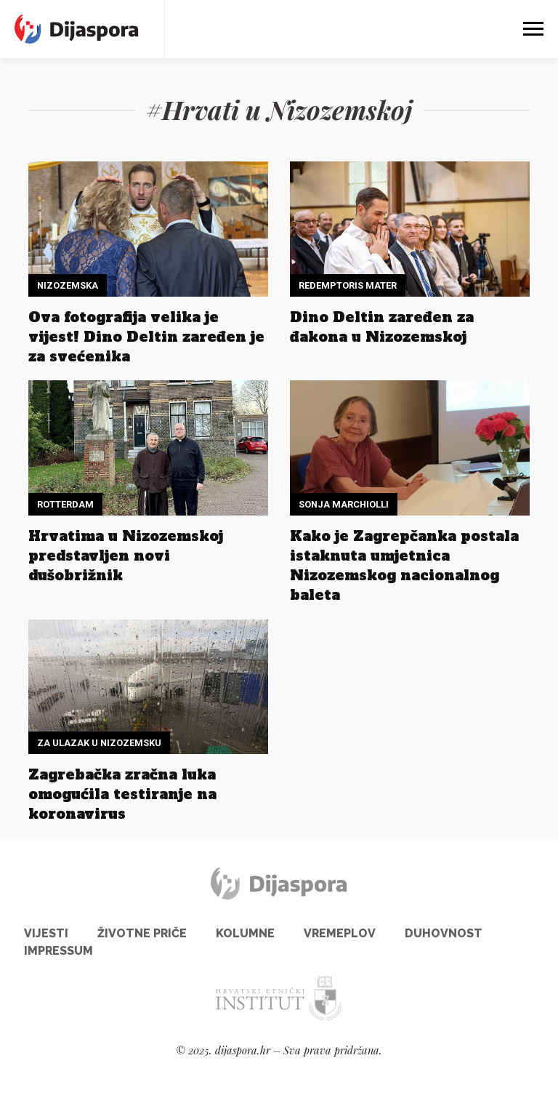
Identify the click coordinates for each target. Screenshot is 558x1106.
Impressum (58, 951)
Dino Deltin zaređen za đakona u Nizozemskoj (382, 327)
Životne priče (142, 933)
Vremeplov (340, 933)
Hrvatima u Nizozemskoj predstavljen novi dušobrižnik (125, 555)
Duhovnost (443, 933)
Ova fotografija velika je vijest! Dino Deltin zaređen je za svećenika (146, 337)
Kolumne (245, 933)
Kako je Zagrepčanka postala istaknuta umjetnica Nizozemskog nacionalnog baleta (404, 565)
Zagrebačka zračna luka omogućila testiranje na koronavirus (122, 794)
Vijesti (46, 933)
